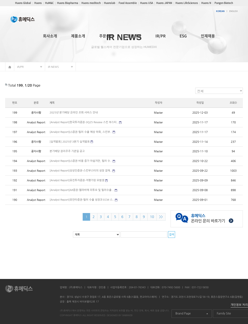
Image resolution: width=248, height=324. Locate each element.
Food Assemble (128, 3)
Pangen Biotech (224, 3)
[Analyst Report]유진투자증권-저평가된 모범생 (77, 180)
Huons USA (146, 3)
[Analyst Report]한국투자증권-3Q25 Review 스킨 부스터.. (84, 122)
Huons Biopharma (67, 3)
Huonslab (109, 3)
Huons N (206, 3)
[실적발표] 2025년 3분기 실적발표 (70, 141)
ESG (183, 36)
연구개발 (134, 36)
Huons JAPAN (164, 3)
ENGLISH (233, 11)
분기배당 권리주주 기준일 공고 (67, 151)
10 (152, 216)
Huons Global (23, 3)
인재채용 (208, 36)
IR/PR (160, 36)
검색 (171, 234)
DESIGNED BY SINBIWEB (119, 315)
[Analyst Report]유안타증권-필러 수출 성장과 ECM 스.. (82, 199)
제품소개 (78, 36)
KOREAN (220, 11)
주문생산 (106, 36)
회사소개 (50, 36)
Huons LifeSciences (186, 3)
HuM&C (49, 3)
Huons (38, 3)
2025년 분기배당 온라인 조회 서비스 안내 (74, 112)
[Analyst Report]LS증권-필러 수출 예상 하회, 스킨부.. (81, 132)
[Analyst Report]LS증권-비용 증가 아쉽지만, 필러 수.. (81, 161)
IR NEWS (53, 67)
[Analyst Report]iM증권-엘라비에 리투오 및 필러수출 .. (82, 190)
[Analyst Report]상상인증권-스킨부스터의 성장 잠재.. (81, 170)
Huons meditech (91, 3)
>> (161, 216)
